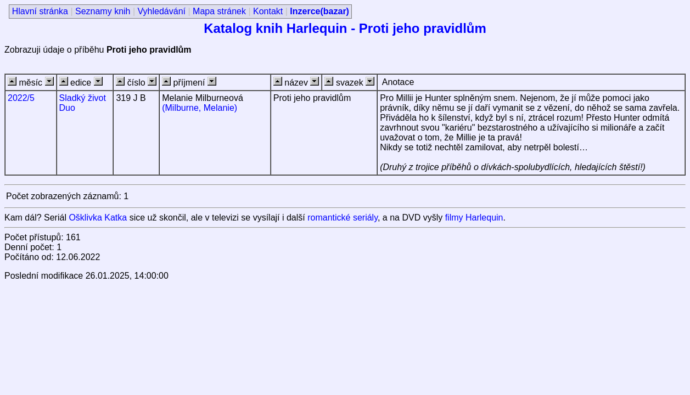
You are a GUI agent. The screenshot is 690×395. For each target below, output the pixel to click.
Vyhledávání (162, 11)
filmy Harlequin (474, 217)
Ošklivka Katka (98, 217)
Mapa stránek (219, 11)
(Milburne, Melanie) (199, 107)
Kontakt (268, 11)
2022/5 (21, 98)
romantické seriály (342, 217)
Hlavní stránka (40, 11)
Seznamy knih (103, 11)
